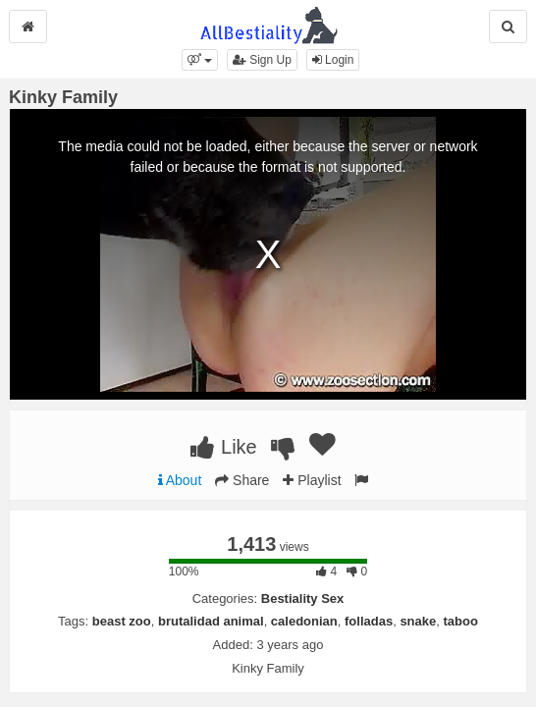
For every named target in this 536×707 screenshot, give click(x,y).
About (180, 480)
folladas (369, 621)
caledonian (304, 621)
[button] (200, 60)
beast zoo (121, 621)
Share (242, 480)
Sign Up (262, 60)
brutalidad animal (211, 621)
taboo (460, 621)
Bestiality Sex (303, 598)
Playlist (312, 480)
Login (333, 60)
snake (418, 621)
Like (223, 447)
